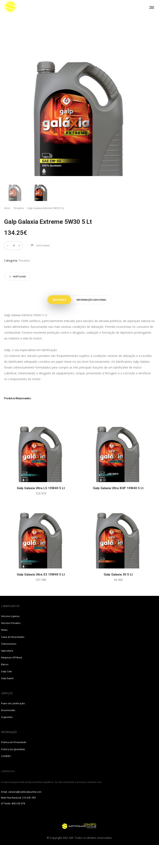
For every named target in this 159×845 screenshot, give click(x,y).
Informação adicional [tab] (91, 299)
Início (7, 208)
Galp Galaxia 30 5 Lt (118, 574)
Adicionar (43, 245)
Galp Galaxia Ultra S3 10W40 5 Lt (41, 574)
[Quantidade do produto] (14, 245)
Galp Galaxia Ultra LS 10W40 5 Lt (41, 488)
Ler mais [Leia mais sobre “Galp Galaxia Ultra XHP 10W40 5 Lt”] (113, 473)
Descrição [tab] (59, 299)
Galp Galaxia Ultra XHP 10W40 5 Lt (118, 488)
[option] (15, 190)
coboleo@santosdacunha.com (24, 791)
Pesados (19, 208)
